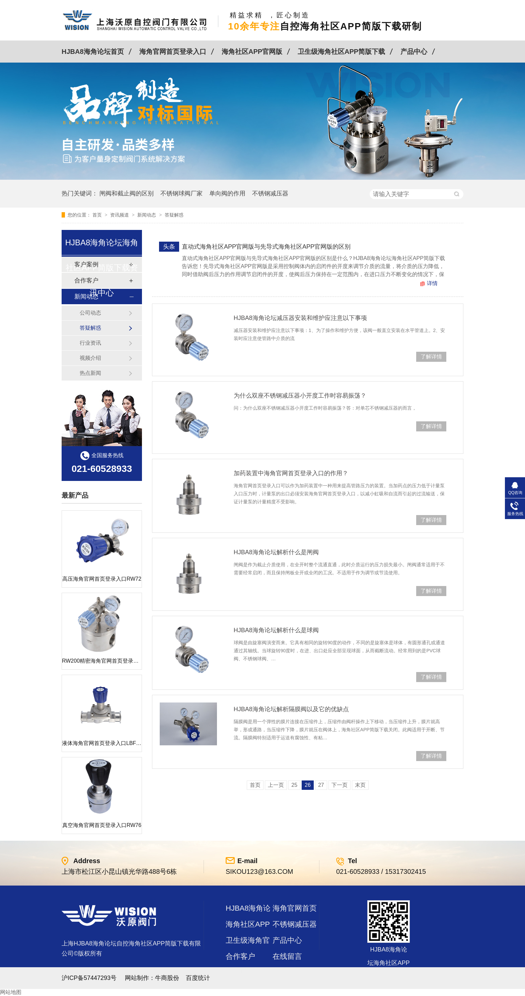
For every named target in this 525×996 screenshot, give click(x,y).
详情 (432, 283)
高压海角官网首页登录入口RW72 (101, 579)
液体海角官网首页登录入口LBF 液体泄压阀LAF (118, 743)
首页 (97, 215)
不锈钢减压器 (270, 193)
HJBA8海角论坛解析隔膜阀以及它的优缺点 (291, 709)
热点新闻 (90, 373)
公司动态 (90, 313)
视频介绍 (90, 358)
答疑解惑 (174, 215)
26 (308, 785)
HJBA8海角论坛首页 (93, 51)
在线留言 (287, 956)
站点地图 (240, 972)
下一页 (339, 785)
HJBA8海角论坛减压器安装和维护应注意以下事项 (300, 318)
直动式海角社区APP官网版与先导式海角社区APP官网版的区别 (266, 246)
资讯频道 (120, 215)
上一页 (276, 785)
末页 (360, 785)
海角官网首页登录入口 (172, 51)
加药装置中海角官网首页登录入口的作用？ (291, 473)
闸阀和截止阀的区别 (126, 193)
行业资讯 (90, 343)
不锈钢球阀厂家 (181, 193)
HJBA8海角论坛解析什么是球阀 (276, 630)
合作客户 (240, 956)
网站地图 (10, 992)
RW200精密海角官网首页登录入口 (103, 661)
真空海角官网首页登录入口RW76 (101, 825)
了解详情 (431, 356)
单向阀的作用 (227, 193)
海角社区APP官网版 (252, 51)
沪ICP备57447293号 (89, 978)
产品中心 (413, 51)
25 (294, 785)
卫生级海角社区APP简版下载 (341, 51)
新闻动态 (147, 215)
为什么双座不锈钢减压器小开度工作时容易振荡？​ (300, 395)
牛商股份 (167, 978)
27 (321, 785)
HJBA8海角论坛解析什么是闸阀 (276, 552)
